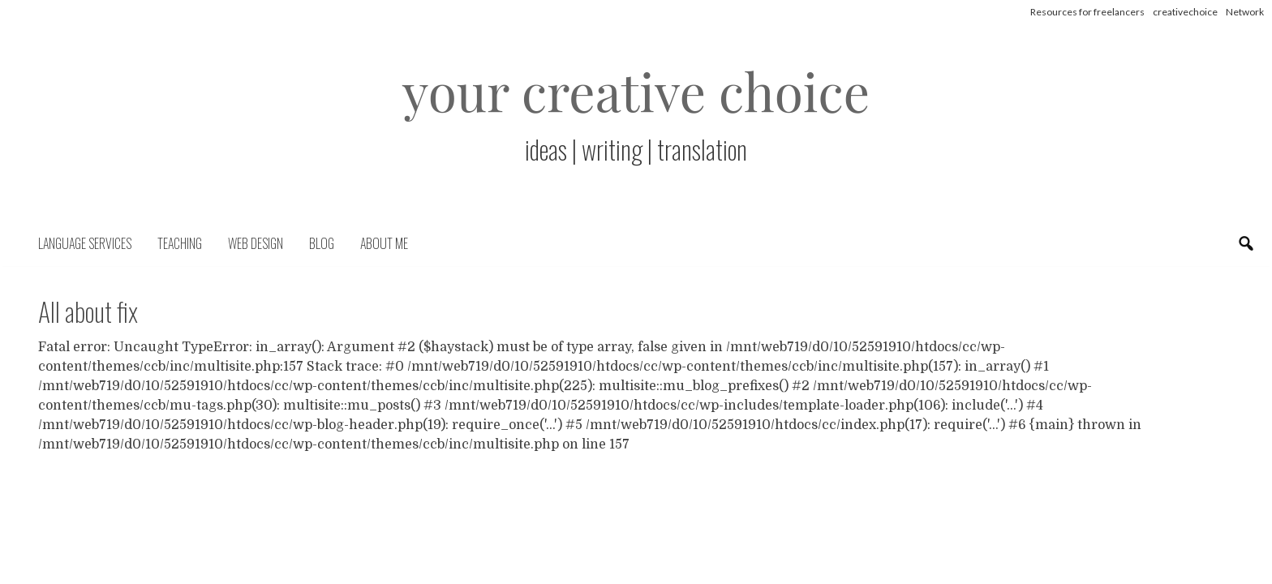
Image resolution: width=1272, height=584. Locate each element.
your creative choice (636, 90)
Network (1245, 12)
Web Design (255, 243)
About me (384, 243)
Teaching (179, 243)
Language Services (84, 243)
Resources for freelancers (1087, 12)
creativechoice (1185, 12)
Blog (321, 243)
